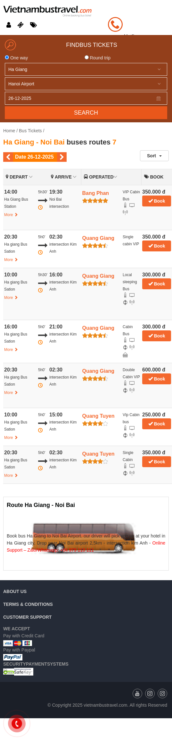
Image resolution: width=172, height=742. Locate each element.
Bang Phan (95, 193)
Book (156, 201)
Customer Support (27, 617)
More (11, 215)
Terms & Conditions (28, 604)
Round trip (98, 57)
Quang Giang (98, 238)
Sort (154, 155)
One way (16, 57)
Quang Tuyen (98, 416)
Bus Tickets (30, 130)
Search (86, 112)
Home (9, 130)
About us (15, 591)
